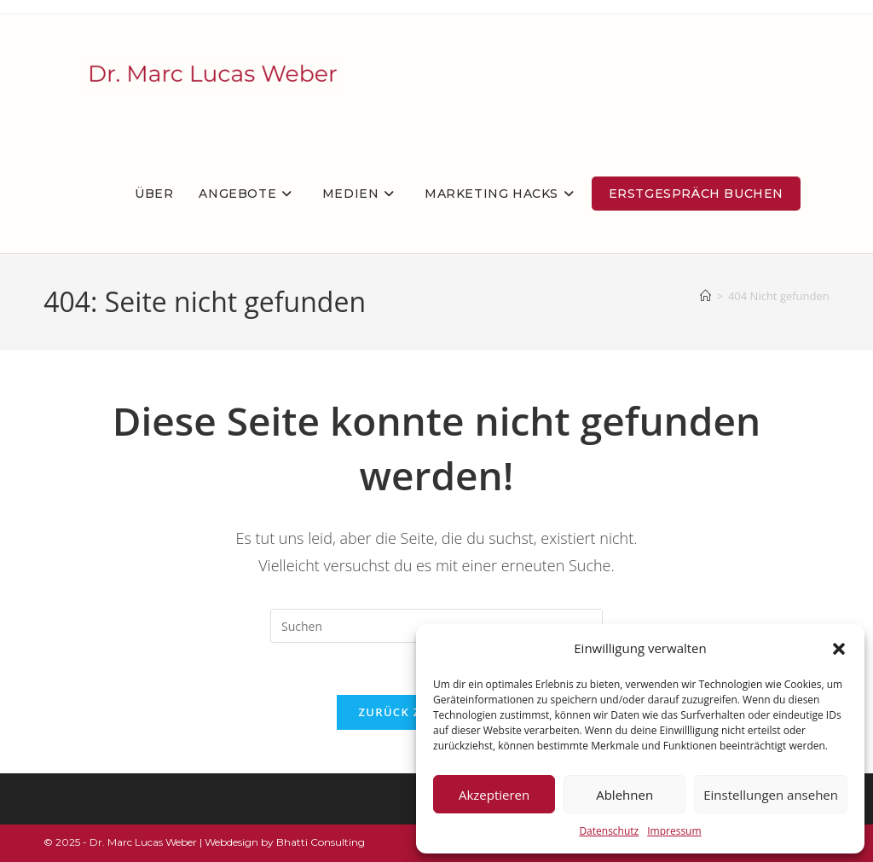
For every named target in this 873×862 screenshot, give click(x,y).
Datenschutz (609, 831)
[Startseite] (705, 296)
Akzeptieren (494, 794)
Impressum (674, 831)
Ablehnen (624, 794)
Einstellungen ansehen (770, 794)
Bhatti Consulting (320, 842)
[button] (838, 648)
